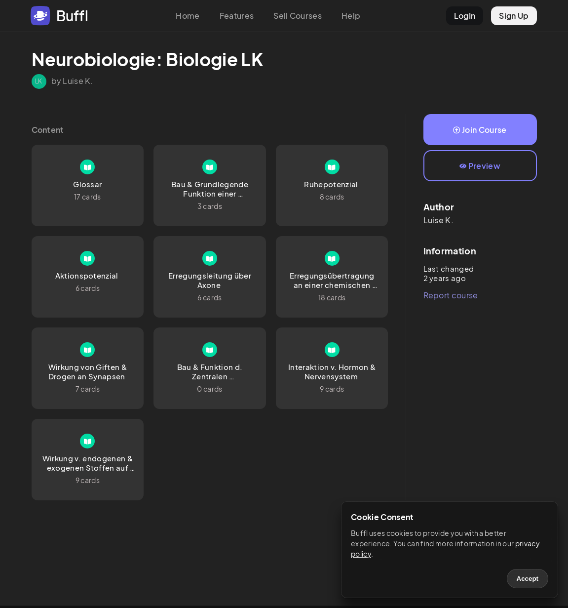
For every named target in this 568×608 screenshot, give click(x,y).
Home (187, 15)
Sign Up (514, 15)
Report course (450, 295)
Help (350, 15)
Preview (479, 166)
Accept (527, 578)
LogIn (465, 15)
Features (237, 15)
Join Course (479, 129)
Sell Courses (297, 15)
